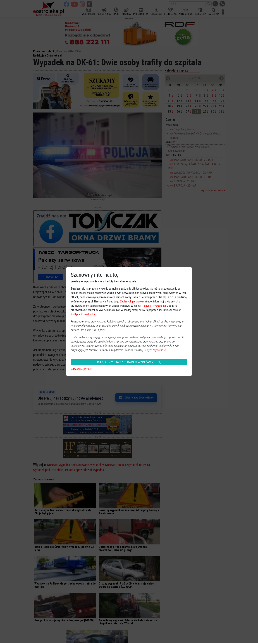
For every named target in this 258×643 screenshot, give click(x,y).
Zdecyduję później (81, 369)
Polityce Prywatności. (155, 350)
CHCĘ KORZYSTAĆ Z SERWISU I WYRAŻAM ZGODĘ (129, 362)
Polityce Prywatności (154, 305)
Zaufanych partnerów (132, 301)
